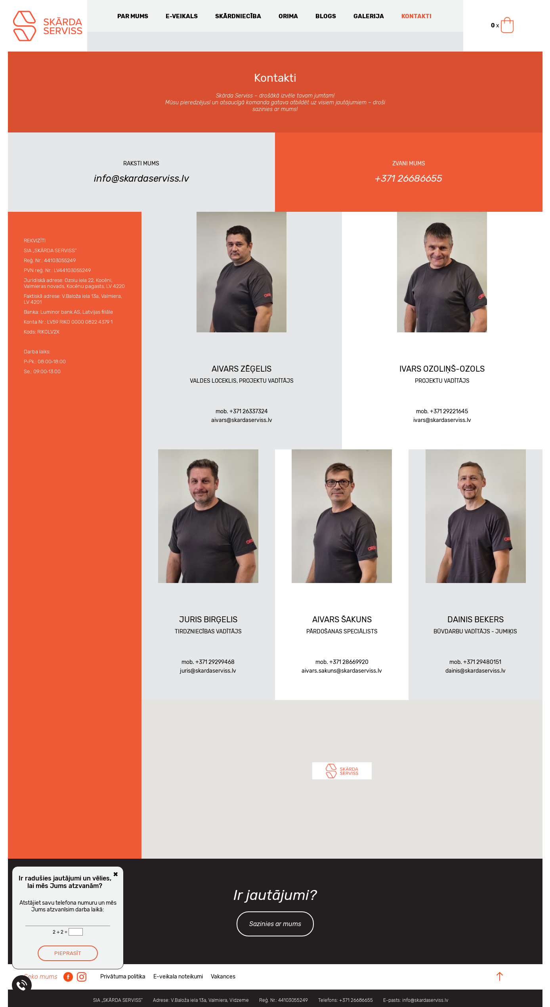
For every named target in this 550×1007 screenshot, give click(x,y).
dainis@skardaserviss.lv (475, 670)
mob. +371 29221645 (442, 411)
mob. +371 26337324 (242, 411)
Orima (288, 16)
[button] (342, 770)
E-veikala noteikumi (178, 976)
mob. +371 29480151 (475, 662)
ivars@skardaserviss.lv (442, 420)
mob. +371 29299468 (208, 662)
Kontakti (416, 16)
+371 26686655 (408, 178)
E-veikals (182, 16)
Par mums (132, 16)
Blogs (325, 16)
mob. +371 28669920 (342, 662)
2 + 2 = (61, 932)
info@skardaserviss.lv (141, 178)
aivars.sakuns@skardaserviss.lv (342, 670)
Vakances (223, 976)
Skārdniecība (238, 16)
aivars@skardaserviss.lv (241, 420)
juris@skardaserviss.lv (208, 670)
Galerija (368, 16)
